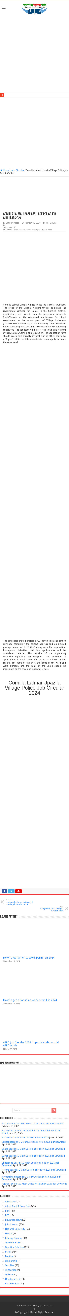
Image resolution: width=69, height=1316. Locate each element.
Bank (7, 1210)
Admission (10, 1201)
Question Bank (12, 1242)
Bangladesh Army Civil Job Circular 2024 (48, 908)
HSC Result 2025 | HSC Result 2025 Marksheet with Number (33, 1123)
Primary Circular (13, 1238)
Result (8, 1251)
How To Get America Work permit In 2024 (28, 957)
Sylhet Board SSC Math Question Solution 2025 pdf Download (33, 1155)
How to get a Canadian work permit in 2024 (30, 1000)
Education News (13, 1220)
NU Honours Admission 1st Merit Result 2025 (25, 1137)
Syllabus (9, 1274)
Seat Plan (9, 1265)
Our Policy (34, 1305)
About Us (21, 1305)
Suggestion (11, 1270)
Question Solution (14, 1247)
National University (15, 1229)
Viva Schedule (12, 1283)
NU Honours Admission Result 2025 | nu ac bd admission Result (31, 1131)
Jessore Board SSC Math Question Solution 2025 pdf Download (34, 1169)
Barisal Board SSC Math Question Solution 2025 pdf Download (34, 1142)
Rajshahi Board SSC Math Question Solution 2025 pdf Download (34, 1183)
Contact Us (47, 1305)
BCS (7, 1215)
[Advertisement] (34, 52)
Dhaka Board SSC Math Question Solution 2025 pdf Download (33, 1149)
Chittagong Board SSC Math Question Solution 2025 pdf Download (30, 1164)
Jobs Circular (17, 170)
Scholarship (11, 1261)
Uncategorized (12, 1279)
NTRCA (8, 1233)
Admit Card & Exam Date (18, 1206)
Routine (9, 1256)
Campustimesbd (12, 223)
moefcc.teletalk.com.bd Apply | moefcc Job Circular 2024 (20, 902)
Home (4, 170)
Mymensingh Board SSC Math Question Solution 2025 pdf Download (31, 1178)
